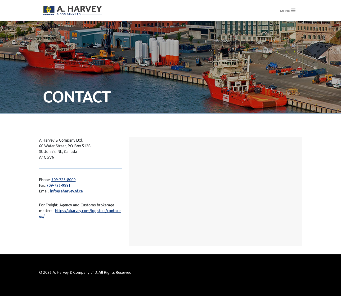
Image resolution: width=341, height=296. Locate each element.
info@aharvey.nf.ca (66, 191)
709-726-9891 (58, 185)
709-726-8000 (63, 180)
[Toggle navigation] (287, 10)
